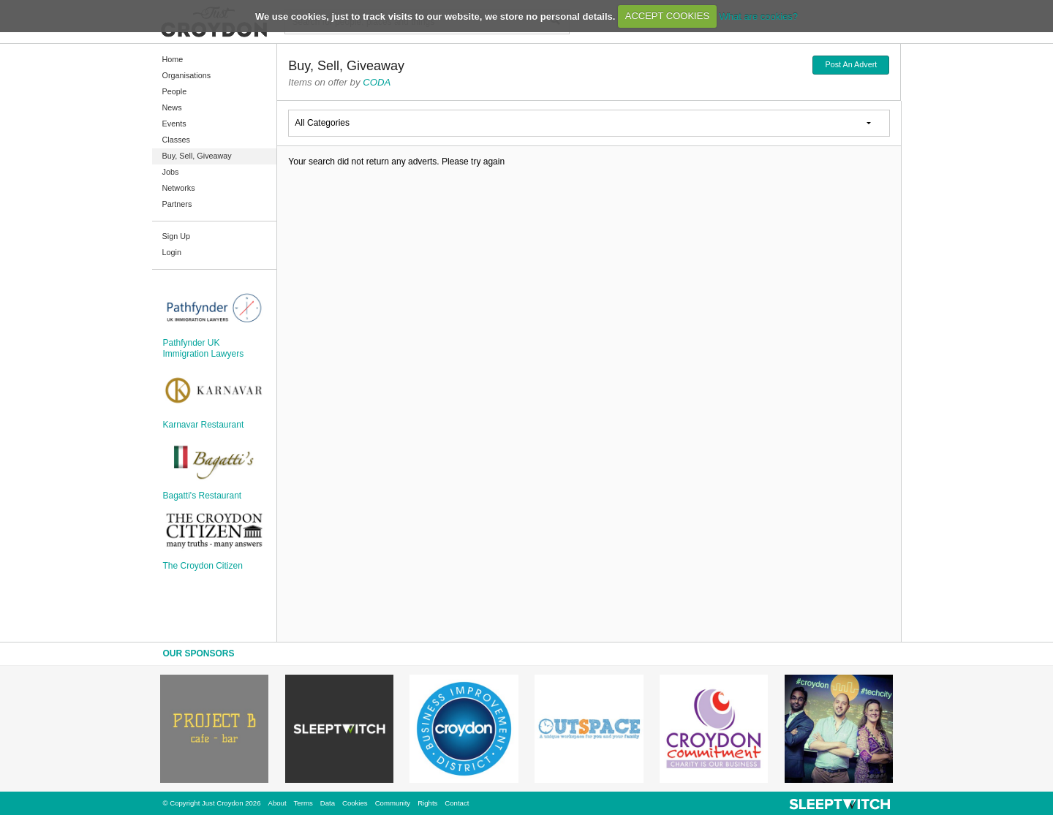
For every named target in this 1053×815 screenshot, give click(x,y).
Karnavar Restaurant (203, 425)
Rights (427, 803)
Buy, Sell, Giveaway (197, 155)
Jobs (170, 171)
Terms (303, 803)
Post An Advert (851, 64)
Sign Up (176, 236)
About (277, 803)
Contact (457, 803)
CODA (376, 82)
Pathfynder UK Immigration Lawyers (203, 348)
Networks (178, 187)
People (174, 91)
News (172, 107)
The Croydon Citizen (203, 566)
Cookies (355, 803)
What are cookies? (758, 15)
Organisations (186, 75)
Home (173, 59)
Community (393, 803)
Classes (176, 139)
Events (174, 123)
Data (327, 803)
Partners (177, 204)
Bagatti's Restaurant (202, 495)
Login (171, 252)
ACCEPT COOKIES (667, 15)
